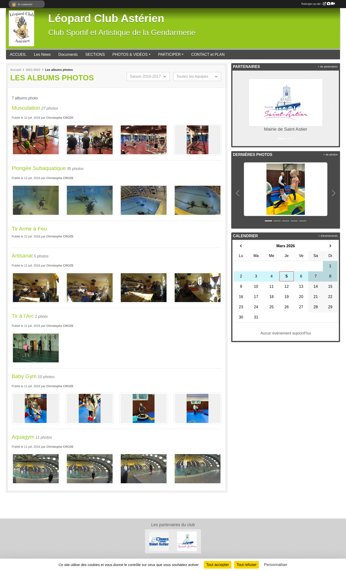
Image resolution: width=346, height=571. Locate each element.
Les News (42, 54)
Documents (68, 54)
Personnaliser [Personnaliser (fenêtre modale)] (276, 565)
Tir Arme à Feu (29, 229)
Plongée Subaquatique (39, 168)
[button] (238, 108)
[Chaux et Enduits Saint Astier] (159, 541)
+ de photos (330, 154)
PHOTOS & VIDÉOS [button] (129, 54)
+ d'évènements (328, 235)
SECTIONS (95, 54)
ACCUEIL (18, 54)
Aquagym (23, 437)
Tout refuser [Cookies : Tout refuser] (246, 565)
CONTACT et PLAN (208, 54)
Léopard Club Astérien (106, 18)
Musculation (26, 108)
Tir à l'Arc (23, 316)
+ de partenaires (328, 66)
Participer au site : (318, 3)
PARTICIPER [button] (169, 54)
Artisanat (22, 256)
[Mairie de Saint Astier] (187, 541)
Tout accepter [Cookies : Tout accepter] (217, 565)
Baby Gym (24, 376)
